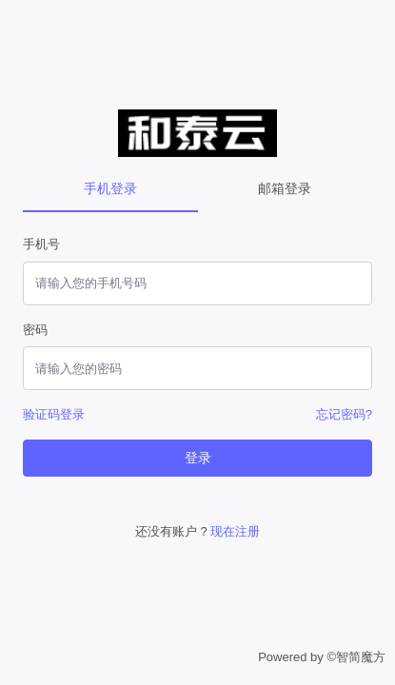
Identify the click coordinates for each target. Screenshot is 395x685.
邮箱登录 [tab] (284, 188)
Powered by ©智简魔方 (321, 657)
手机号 (41, 244)
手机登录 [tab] (110, 188)
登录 (198, 457)
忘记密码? (344, 414)
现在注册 (235, 531)
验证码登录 (54, 414)
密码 (35, 330)
